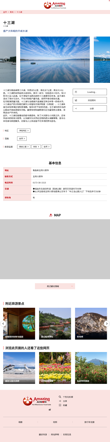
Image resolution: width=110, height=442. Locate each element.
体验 (36, 146)
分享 (84, 108)
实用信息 (67, 434)
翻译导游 (43, 434)
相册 (20, 422)
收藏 (63, 405)
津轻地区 (24, 130)
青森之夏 (24, 146)
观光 (12, 12)
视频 (55, 422)
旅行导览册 (90, 422)
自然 (22, 138)
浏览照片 (85, 100)
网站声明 (55, 434)
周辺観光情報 (60, 286)
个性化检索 (66, 397)
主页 (5, 12)
